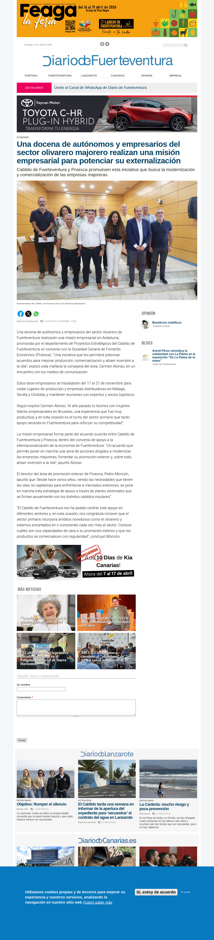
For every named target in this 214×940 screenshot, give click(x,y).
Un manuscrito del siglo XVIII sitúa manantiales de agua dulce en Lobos (106, 621)
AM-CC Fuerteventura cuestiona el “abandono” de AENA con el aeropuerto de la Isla (104, 658)
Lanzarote (89, 75)
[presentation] (45, 728)
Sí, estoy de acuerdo (156, 892)
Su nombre (23, 684)
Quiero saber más (97, 902)
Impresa (175, 75)
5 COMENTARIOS (163, 814)
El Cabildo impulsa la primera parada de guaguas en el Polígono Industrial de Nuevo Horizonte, (44, 658)
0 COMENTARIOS (51, 321)
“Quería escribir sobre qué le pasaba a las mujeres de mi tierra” (43, 621)
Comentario (25, 697)
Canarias (118, 75)
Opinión (146, 75)
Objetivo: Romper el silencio (41, 804)
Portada (31, 75)
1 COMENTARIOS (41, 809)
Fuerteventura (60, 75)
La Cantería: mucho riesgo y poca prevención (164, 806)
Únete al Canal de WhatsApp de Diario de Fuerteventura (100, 88)
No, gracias (185, 892)
